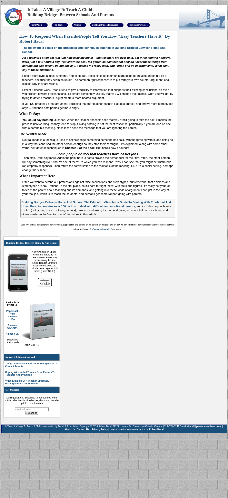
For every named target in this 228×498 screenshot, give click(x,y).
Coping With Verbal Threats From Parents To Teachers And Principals (30, 373)
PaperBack (12, 311)
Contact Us (83, 429)
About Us (69, 429)
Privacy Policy (99, 429)
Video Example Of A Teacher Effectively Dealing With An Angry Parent (27, 382)
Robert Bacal (156, 429)
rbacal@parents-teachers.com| (204, 426)
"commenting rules (102, 229)
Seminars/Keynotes (138, 25)
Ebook (53, 252)
